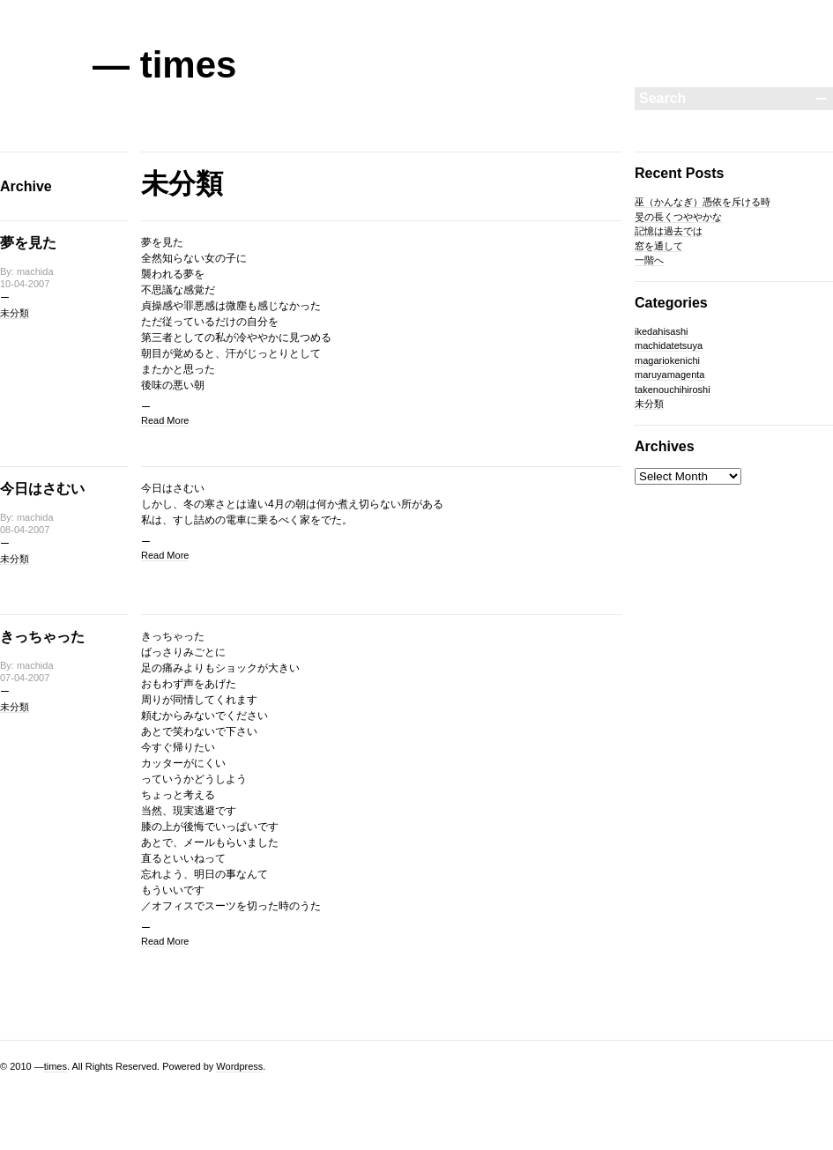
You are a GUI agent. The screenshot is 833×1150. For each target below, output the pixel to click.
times (55, 1066)
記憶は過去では (669, 231)
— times (164, 64)
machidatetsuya (669, 345)
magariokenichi (667, 360)
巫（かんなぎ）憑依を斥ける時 (702, 202)
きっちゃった (42, 636)
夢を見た (28, 242)
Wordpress (239, 1066)
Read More (165, 420)
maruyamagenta (670, 374)
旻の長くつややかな (678, 216)
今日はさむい (42, 488)
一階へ (649, 260)
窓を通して (659, 246)
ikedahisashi (661, 331)
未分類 (14, 313)
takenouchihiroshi (672, 389)
